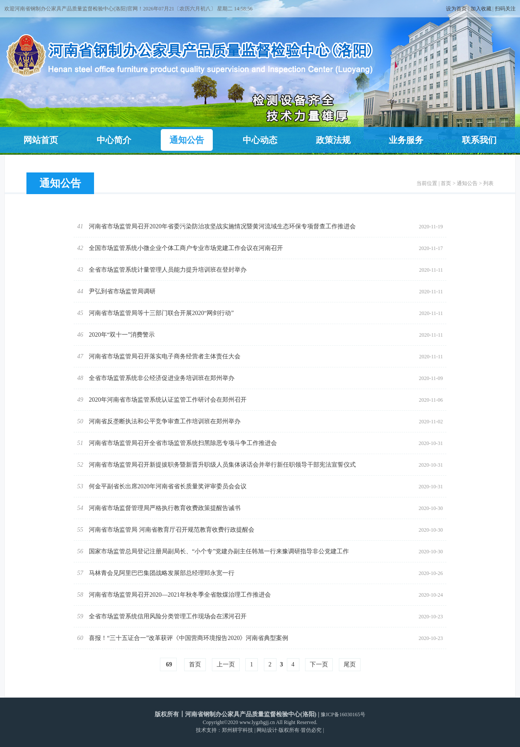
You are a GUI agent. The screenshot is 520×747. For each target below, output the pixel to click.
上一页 (226, 664)
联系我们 (479, 140)
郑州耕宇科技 (237, 730)
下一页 (319, 664)
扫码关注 (505, 9)
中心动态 (260, 140)
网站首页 (40, 140)
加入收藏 (481, 9)
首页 (446, 183)
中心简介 (114, 140)
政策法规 (333, 140)
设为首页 (456, 9)
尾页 (350, 664)
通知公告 (186, 140)
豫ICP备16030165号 (343, 714)
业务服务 (406, 140)
